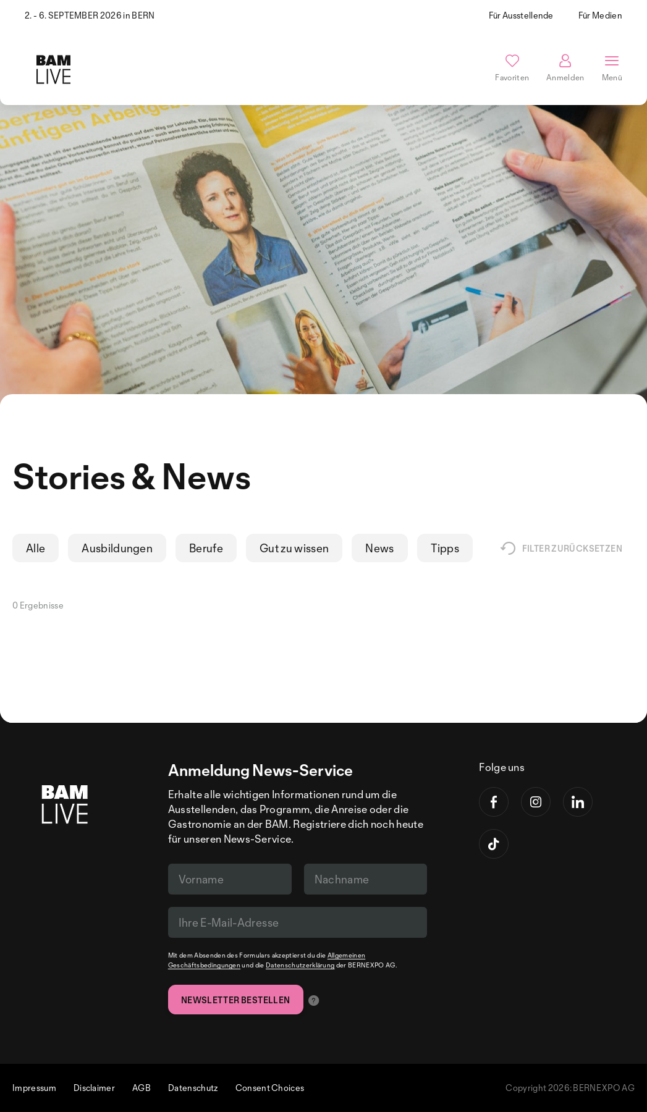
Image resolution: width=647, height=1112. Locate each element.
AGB (141, 1087)
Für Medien (600, 15)
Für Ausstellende (521, 15)
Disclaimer (94, 1087)
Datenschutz (193, 1087)
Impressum (34, 1087)
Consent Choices (270, 1087)
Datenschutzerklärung (300, 965)
